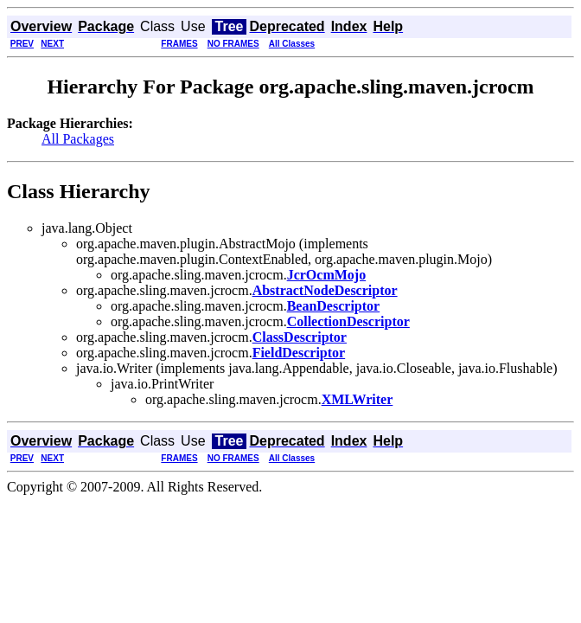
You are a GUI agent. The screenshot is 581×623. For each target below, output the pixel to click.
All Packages (78, 139)
